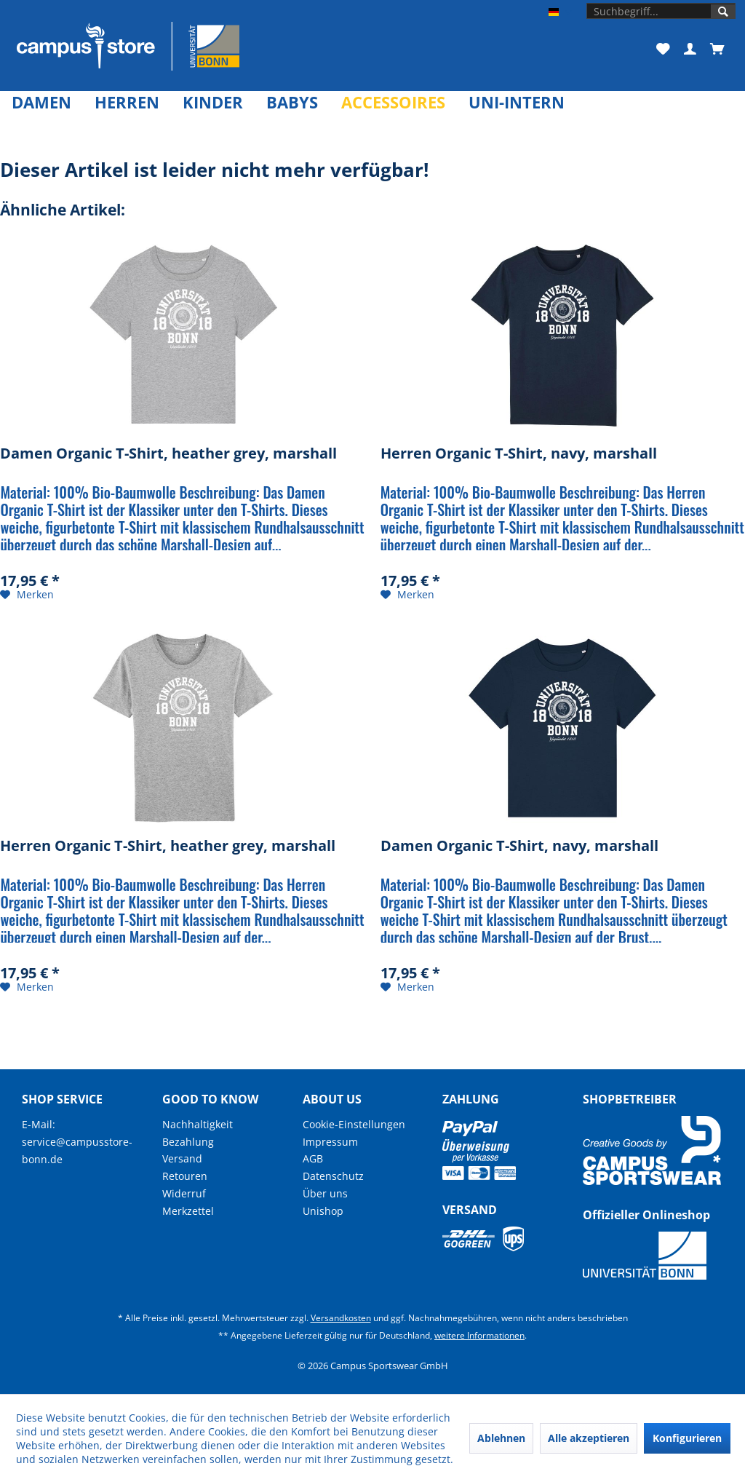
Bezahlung (188, 1142)
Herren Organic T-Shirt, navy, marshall (519, 454)
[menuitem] (661, 11)
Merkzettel (188, 1211)
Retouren (184, 1176)
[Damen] (41, 102)
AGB (313, 1158)
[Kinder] (213, 102)
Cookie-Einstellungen (354, 1124)
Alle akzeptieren (588, 1438)
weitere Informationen (479, 1335)
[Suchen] (723, 11)
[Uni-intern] (516, 102)
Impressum (330, 1142)
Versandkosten (341, 1318)
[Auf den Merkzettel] (27, 594)
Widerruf (184, 1193)
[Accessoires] (393, 102)
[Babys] (292, 102)
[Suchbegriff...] (661, 11)
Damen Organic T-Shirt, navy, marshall (519, 846)
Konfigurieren (687, 1438)
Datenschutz (333, 1176)
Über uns (325, 1193)
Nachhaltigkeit (197, 1124)
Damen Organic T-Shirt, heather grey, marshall (168, 454)
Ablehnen (501, 1438)
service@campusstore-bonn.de (77, 1150)
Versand (182, 1158)
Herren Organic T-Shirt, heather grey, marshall (167, 846)
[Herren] (127, 102)
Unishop (323, 1211)
